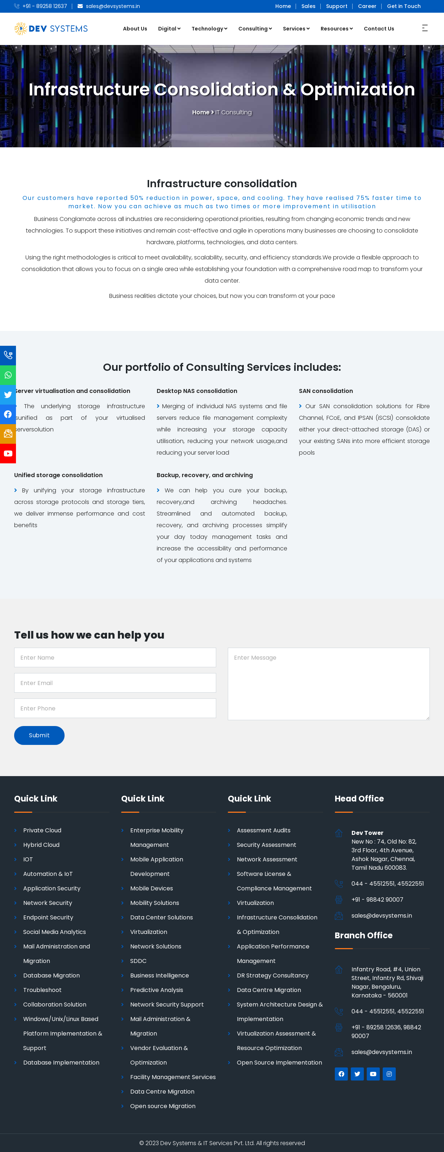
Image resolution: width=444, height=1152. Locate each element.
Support (337, 6)
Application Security (52, 888)
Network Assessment (267, 858)
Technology (209, 28)
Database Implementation (61, 1062)
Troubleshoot (42, 989)
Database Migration (51, 975)
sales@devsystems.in (382, 915)
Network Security (47, 902)
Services (296, 28)
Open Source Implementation (279, 1062)
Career (367, 6)
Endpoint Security (48, 917)
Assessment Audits (264, 829)
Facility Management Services (173, 1076)
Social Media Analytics (54, 931)
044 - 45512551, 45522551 (388, 883)
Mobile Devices (151, 888)
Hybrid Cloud (41, 844)
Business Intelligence (159, 975)
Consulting (255, 28)
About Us (135, 28)
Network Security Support (167, 1004)
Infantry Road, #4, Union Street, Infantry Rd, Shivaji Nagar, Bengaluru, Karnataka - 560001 (387, 982)
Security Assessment (266, 844)
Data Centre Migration (162, 1091)
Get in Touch (404, 6)
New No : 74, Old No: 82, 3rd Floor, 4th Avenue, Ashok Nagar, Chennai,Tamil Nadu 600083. (384, 849)
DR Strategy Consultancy (273, 975)
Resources (337, 28)
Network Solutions (155, 946)
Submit (40, 734)
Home (283, 6)
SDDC (138, 960)
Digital (169, 28)
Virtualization (148, 931)
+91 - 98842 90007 (377, 899)
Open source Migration (163, 1105)
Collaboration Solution (54, 1004)
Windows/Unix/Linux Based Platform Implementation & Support (62, 1032)
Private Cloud (42, 829)
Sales (308, 6)
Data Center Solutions (161, 917)
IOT (28, 858)
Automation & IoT (48, 873)
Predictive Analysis (156, 989)
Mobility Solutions (154, 902)
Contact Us (379, 28)
